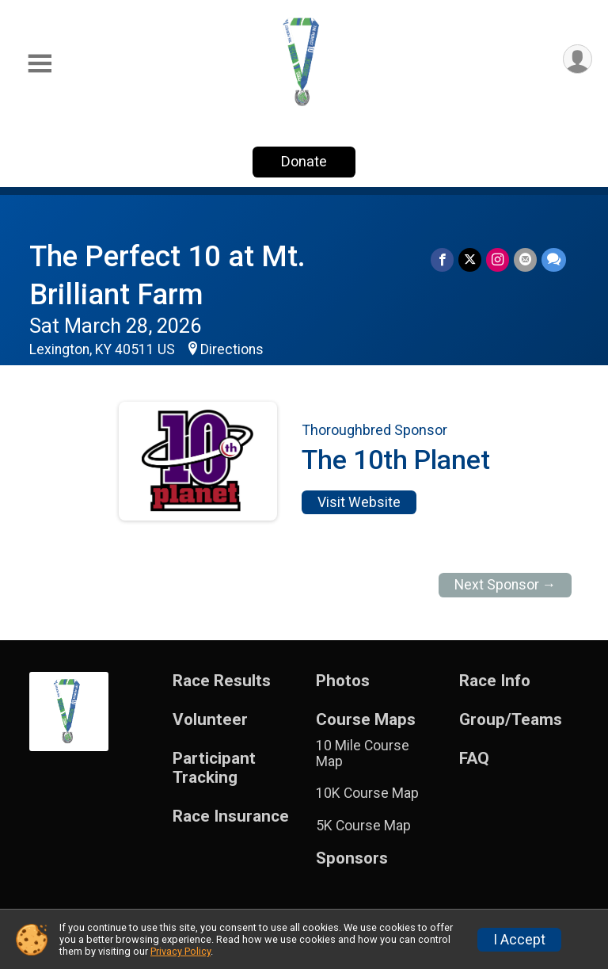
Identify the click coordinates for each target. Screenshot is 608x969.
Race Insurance (231, 816)
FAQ (474, 759)
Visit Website (359, 502)
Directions (232, 349)
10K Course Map (367, 793)
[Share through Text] (554, 259)
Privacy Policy (180, 951)
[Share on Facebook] (442, 259)
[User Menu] (577, 59)
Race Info (494, 681)
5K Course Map (363, 826)
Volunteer (210, 720)
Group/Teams (510, 720)
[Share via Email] (525, 259)
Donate (304, 161)
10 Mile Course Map (362, 753)
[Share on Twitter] (469, 259)
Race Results (222, 681)
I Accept (519, 940)
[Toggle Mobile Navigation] (39, 64)
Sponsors (352, 858)
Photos (343, 681)
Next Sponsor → (505, 585)
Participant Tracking (214, 768)
